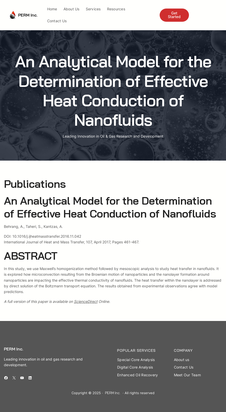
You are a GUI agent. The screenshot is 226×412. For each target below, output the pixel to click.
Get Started (174, 15)
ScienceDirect (85, 301)
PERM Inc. (28, 15)
